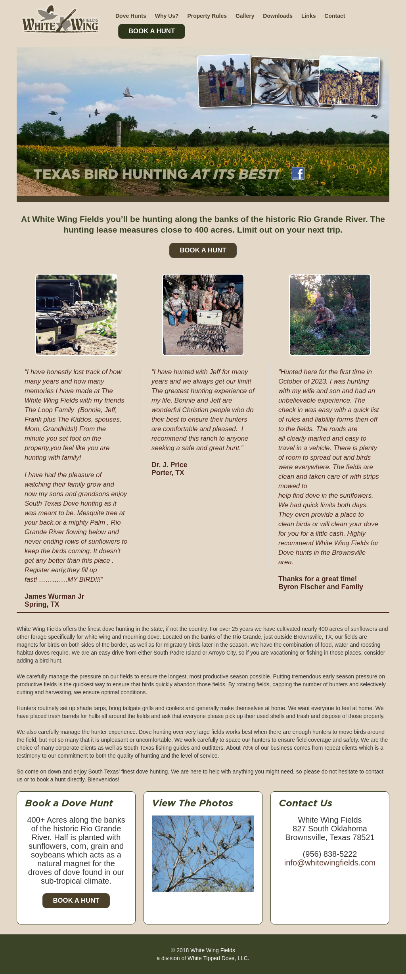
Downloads (278, 16)
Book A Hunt (151, 31)
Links (308, 16)
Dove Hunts (130, 16)
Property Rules (207, 16)
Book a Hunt (76, 900)
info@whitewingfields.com (329, 862)
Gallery (245, 16)
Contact (334, 16)
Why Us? (167, 16)
